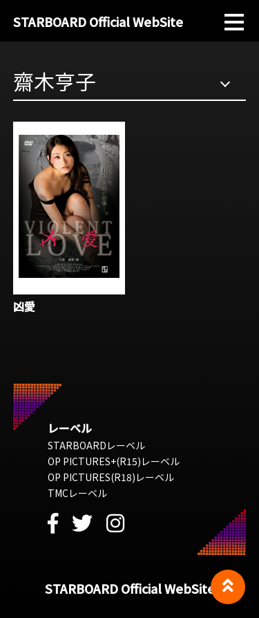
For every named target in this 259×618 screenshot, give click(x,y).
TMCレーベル (77, 493)
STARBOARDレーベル (96, 445)
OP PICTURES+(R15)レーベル (114, 461)
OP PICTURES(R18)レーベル (111, 477)
